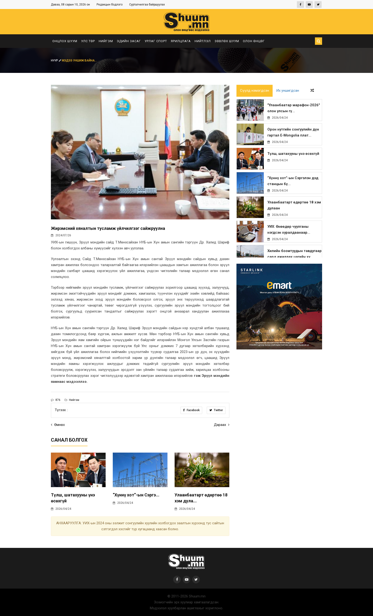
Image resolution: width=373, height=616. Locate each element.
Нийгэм (106, 41)
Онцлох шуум (64, 41)
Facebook (191, 410)
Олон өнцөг (254, 41)
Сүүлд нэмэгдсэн (254, 91)
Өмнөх (58, 425)
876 (55, 400)
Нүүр (56, 60)
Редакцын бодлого (110, 4)
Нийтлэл (203, 41)
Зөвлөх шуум (227, 41)
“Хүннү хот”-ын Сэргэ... (136, 494)
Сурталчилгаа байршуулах (147, 4)
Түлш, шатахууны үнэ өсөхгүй (293, 153)
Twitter (216, 410)
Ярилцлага (181, 41)
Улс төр (88, 41)
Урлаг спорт (156, 41)
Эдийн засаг (129, 41)
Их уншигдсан (287, 91)
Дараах (221, 425)
